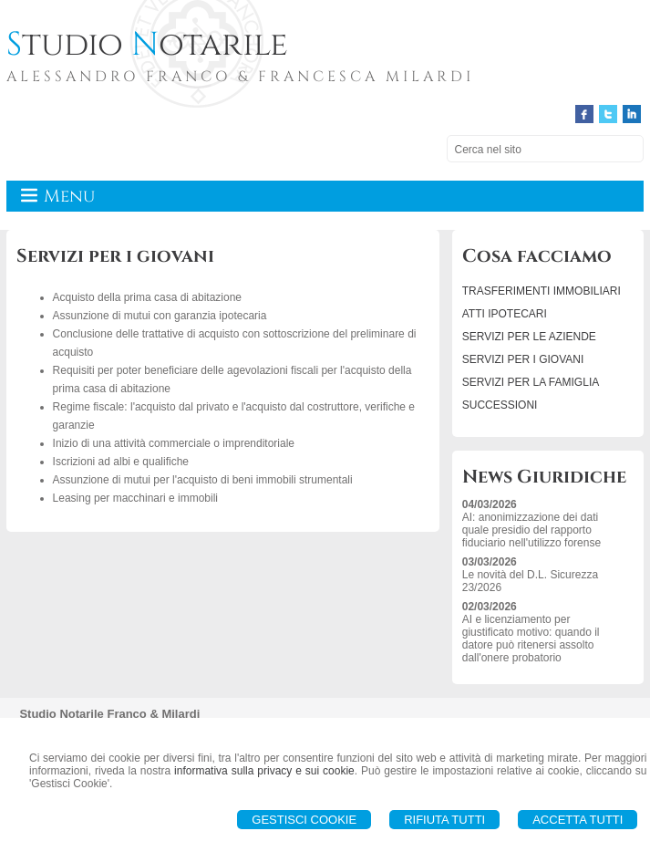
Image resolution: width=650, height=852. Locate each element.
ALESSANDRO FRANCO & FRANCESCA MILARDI (240, 77)
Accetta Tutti (577, 819)
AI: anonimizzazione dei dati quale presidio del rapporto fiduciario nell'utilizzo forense (531, 530)
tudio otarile (147, 45)
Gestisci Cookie (304, 819)
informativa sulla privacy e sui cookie (264, 770)
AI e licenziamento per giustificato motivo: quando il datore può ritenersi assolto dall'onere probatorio (531, 638)
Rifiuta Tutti (444, 819)
